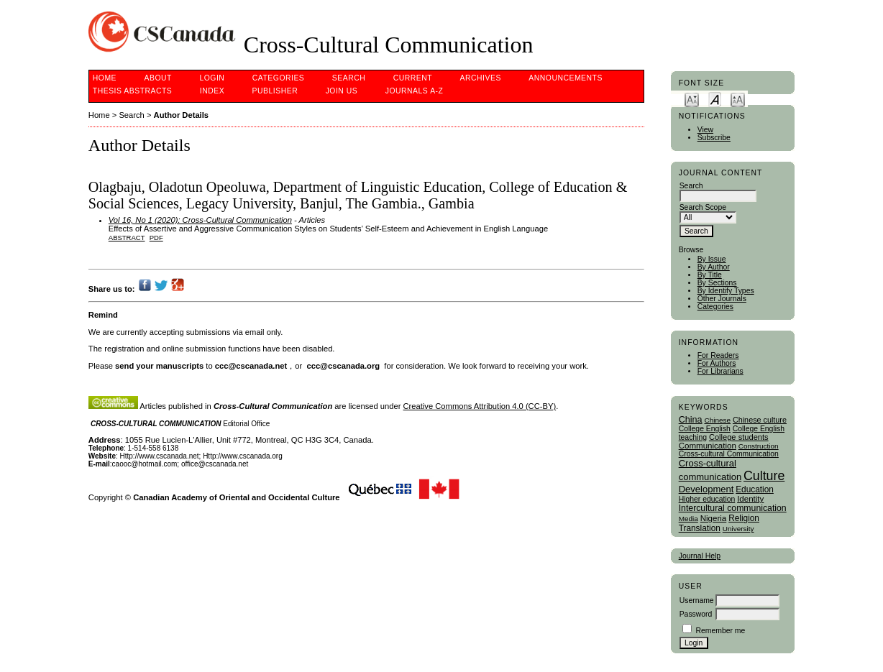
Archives (480, 78)
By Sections (717, 283)
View (705, 130)
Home (104, 78)
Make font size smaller (692, 99)
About (158, 78)
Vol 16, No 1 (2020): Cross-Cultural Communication (200, 220)
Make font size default (715, 99)
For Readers (718, 355)
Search (348, 78)
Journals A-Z (414, 91)
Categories (715, 306)
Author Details (181, 115)
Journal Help (699, 556)
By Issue (711, 259)
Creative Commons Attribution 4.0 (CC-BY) (480, 406)
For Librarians (720, 371)
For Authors (716, 363)
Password (696, 614)
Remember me (721, 631)
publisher (275, 91)
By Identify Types (725, 291)
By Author (713, 267)
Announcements (566, 78)
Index (212, 91)
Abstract (127, 237)
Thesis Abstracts (133, 91)
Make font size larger (738, 99)
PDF (156, 237)
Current (412, 78)
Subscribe (714, 138)
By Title (709, 275)
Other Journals (721, 299)
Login (211, 78)
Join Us (342, 91)
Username (697, 600)
